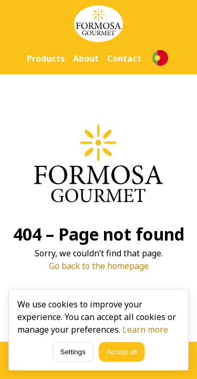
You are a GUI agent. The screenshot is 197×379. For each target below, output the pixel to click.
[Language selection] (160, 57)
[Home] (98, 23)
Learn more (145, 329)
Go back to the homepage (99, 266)
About (86, 58)
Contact (124, 58)
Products (46, 58)
